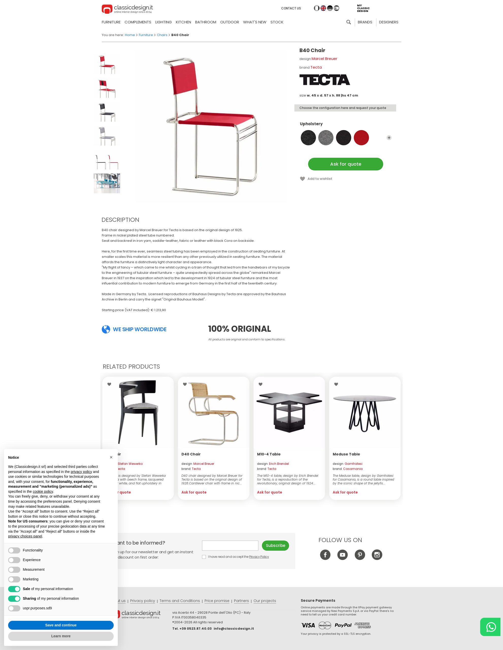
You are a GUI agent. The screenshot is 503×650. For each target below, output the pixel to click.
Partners (241, 601)
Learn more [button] (61, 636)
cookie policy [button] (43, 491)
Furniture (111, 22)
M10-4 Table (269, 454)
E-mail (230, 546)
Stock (277, 22)
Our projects (265, 601)
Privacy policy (142, 601)
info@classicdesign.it (234, 628)
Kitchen (183, 22)
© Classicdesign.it (140, 615)
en (323, 8)
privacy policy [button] (81, 472)
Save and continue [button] (61, 625)
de (330, 8)
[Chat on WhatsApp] (490, 627)
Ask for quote (345, 164)
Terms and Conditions (180, 601)
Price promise (217, 601)
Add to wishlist (320, 178)
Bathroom (205, 22)
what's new (254, 22)
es (336, 8)
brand (115, 469)
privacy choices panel (25, 536)
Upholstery (346, 126)
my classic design (363, 8)
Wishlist (110, 384)
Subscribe (275, 545)
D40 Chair (191, 454)
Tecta (316, 67)
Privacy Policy (259, 556)
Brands (365, 22)
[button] (111, 457)
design (124, 464)
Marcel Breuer (324, 58)
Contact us (291, 8)
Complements (138, 22)
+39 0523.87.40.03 (195, 628)
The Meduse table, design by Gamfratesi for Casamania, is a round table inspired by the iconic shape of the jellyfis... (363, 479)
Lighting (163, 22)
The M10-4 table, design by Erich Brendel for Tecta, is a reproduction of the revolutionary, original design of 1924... (287, 479)
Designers (388, 22)
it (317, 8)
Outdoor (229, 22)
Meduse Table (346, 454)
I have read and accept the (236, 556)
